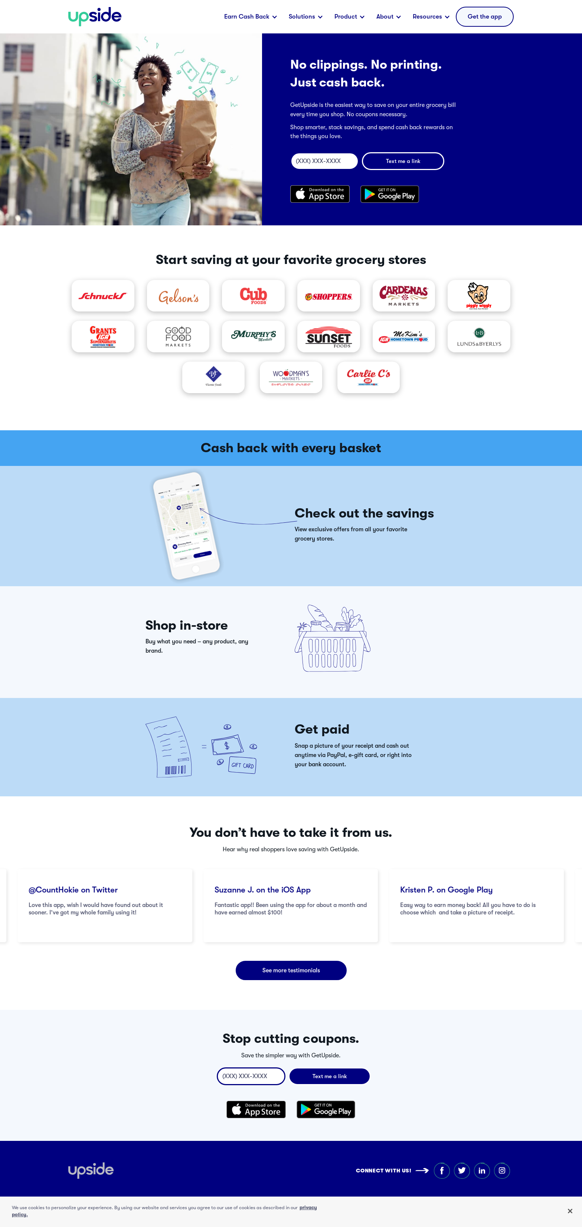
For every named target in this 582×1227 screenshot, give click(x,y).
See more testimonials (291, 970)
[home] (94, 16)
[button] (251, 17)
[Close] (570, 1211)
